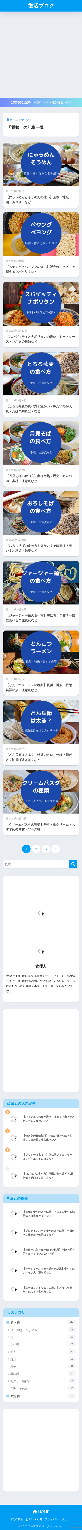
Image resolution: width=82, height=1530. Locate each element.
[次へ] (55, 849)
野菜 (43, 1359)
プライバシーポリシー (58, 1519)
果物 (43, 1366)
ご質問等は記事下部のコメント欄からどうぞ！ (41, 102)
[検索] (73, 864)
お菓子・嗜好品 (43, 1380)
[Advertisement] (41, 54)
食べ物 (43, 1322)
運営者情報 (17, 1519)
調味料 (43, 1373)
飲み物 (43, 1395)
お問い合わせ (34, 1519)
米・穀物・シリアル (43, 1329)
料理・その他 (43, 1388)
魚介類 (43, 1344)
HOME (41, 1511)
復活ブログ (41, 5)
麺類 (43, 1351)
